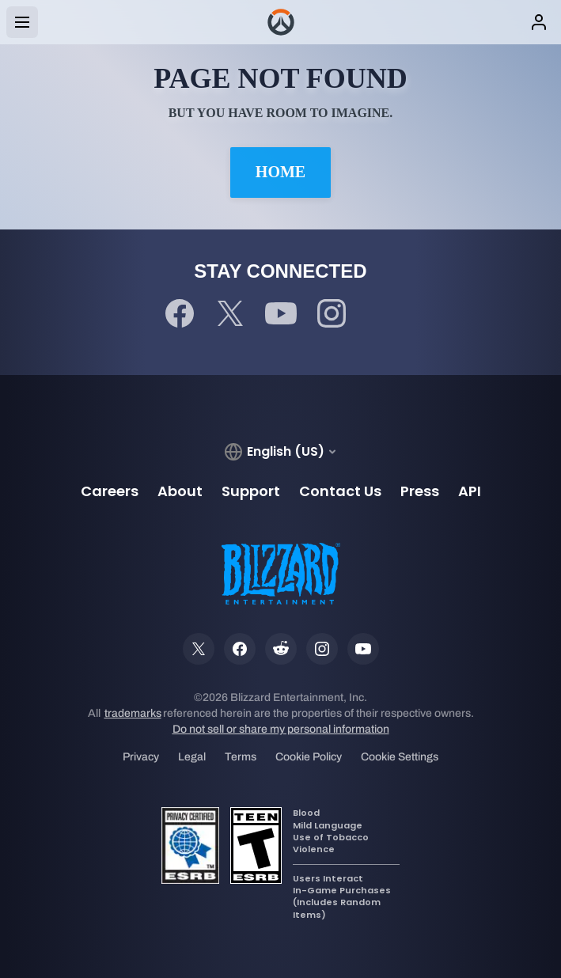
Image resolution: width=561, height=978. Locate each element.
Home (280, 171)
